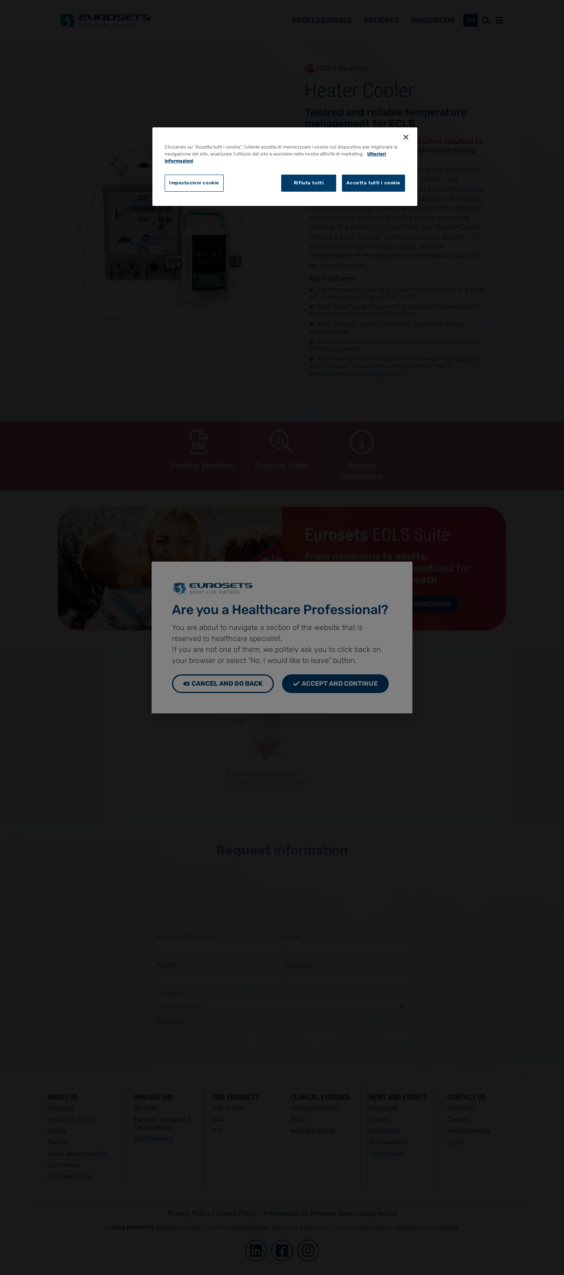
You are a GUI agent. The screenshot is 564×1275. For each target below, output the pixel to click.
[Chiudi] (406, 137)
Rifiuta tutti (309, 183)
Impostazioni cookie (194, 183)
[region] (284, 166)
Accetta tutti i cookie (373, 183)
